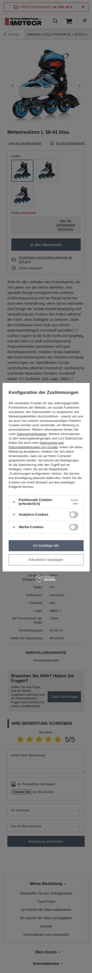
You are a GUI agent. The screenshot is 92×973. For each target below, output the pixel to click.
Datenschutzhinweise (32, 434)
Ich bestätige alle (46, 546)
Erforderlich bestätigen (46, 560)
